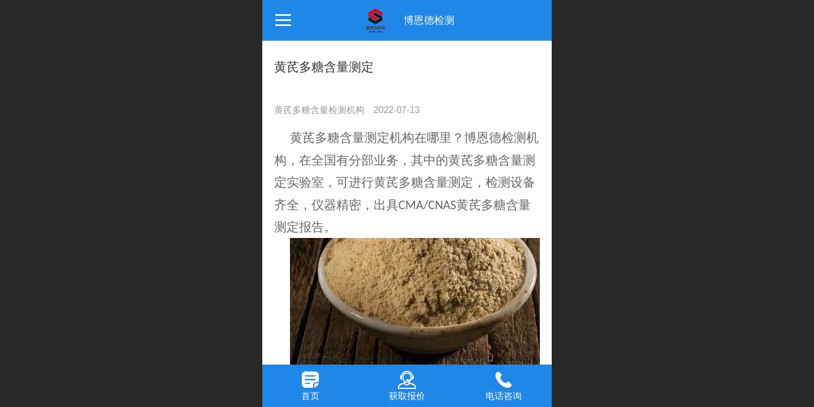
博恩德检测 (429, 20)
